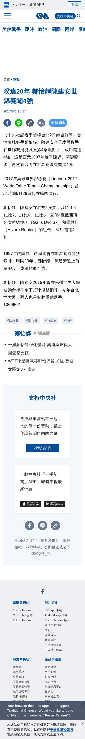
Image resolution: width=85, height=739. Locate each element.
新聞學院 (50, 640)
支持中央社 (65, 16)
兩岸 (69, 29)
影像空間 (50, 676)
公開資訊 (18, 676)
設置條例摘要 (21, 681)
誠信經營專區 (21, 691)
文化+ (48, 630)
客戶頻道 (50, 671)
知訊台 (49, 691)
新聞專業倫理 (21, 686)
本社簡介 (18, 667)
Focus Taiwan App (57, 620)
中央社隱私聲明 (61, 729)
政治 (42, 29)
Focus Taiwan (22, 610)
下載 (74, 5)
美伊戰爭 (11, 29)
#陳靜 (68, 320)
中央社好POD (54, 649)
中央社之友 (52, 696)
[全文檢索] (79, 16)
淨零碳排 (50, 635)
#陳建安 (51, 320)
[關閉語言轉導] (82, 705)
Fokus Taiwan (22, 620)
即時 (29, 29)
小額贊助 (42, 448)
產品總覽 (50, 667)
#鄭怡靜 (32, 320)
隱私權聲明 (20, 696)
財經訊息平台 (53, 686)
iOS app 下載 (53, 610)
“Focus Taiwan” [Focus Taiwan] (56, 715)
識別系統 (18, 671)
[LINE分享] (19, 123)
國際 (56, 29)
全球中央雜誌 (53, 625)
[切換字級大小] (42, 123)
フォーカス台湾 (23, 615)
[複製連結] (30, 123)
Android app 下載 (56, 615)
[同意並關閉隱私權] (82, 724)
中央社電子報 (53, 645)
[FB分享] (7, 123)
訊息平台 (50, 681)
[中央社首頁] (42, 16)
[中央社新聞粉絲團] (42, 592)
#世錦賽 (13, 320)
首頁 (6, 80)
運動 (16, 80)
